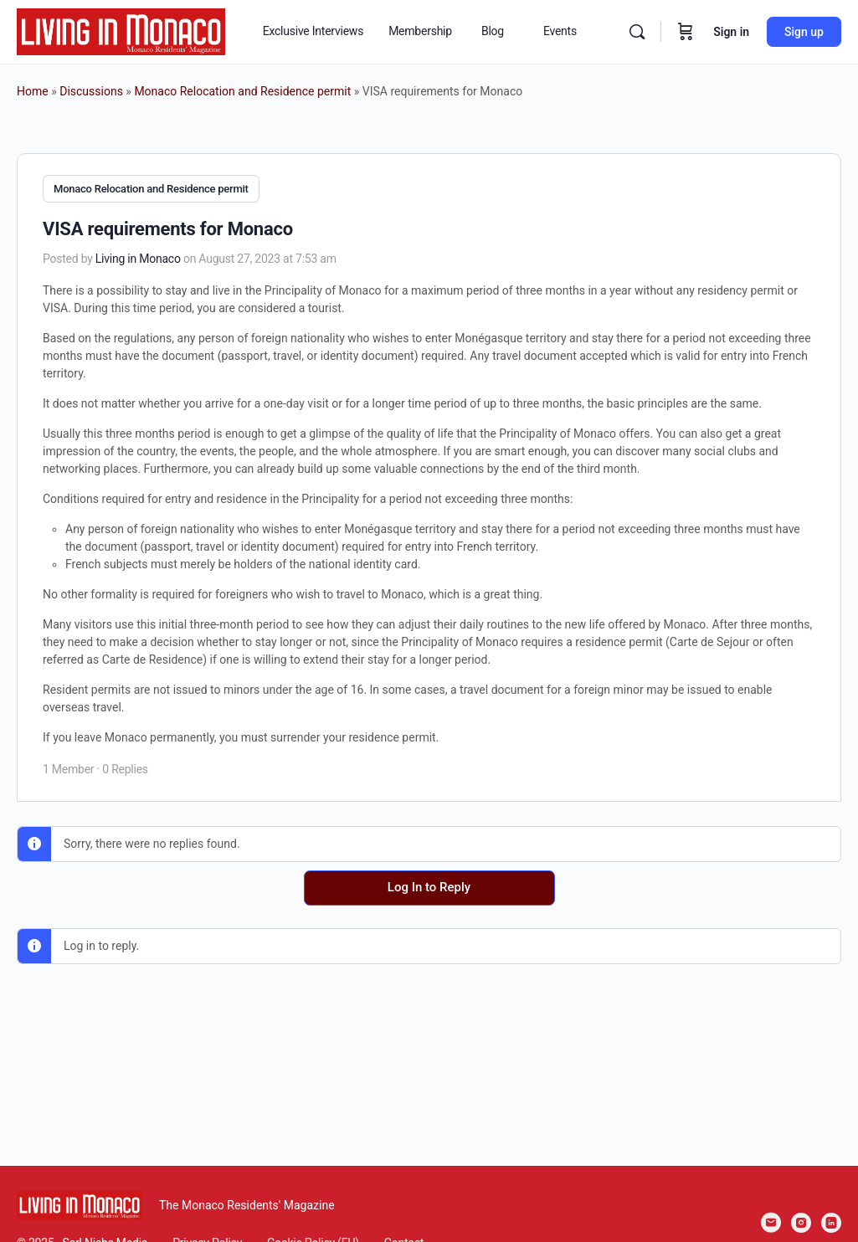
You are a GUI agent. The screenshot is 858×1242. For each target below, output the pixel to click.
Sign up (804, 31)
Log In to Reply (429, 886)
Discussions (91, 91)
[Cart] (685, 32)
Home (33, 91)
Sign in (731, 31)
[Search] (637, 32)
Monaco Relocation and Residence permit (242, 91)
